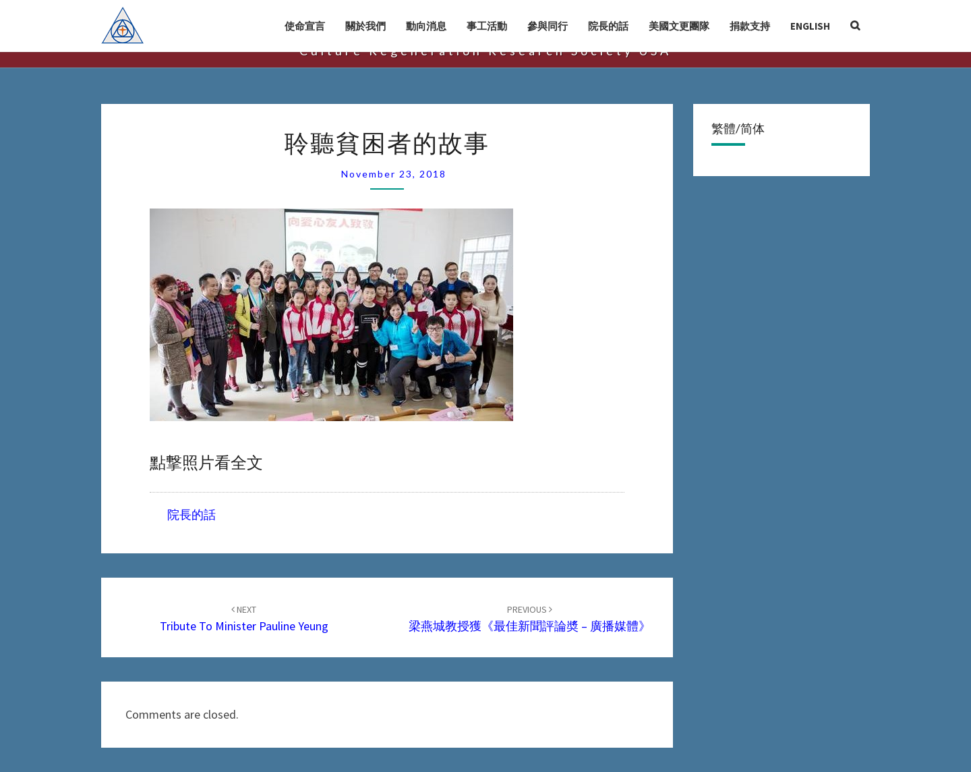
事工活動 (487, 26)
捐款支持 (750, 26)
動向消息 (426, 26)
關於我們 (365, 26)
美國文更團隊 (679, 26)
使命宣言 (305, 26)
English (810, 26)
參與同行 (547, 26)
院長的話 (608, 26)
